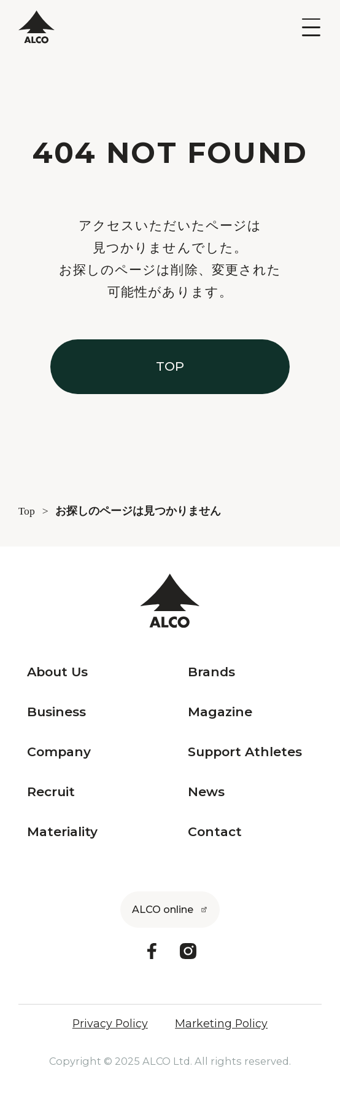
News (206, 792)
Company (59, 752)
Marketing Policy (221, 1023)
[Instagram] (188, 950)
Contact (215, 832)
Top (26, 511)
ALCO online (162, 909)
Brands (211, 672)
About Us (57, 672)
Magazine (220, 712)
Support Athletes (245, 752)
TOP (170, 366)
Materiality (62, 832)
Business (56, 712)
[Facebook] (152, 950)
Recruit (51, 792)
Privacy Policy (110, 1023)
